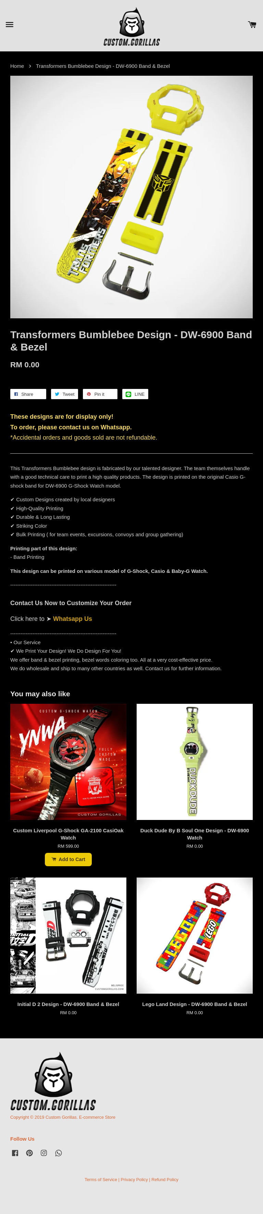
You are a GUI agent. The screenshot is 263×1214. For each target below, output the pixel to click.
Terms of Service (101, 1179)
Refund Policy (164, 1179)
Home (17, 66)
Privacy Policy (134, 1179)
